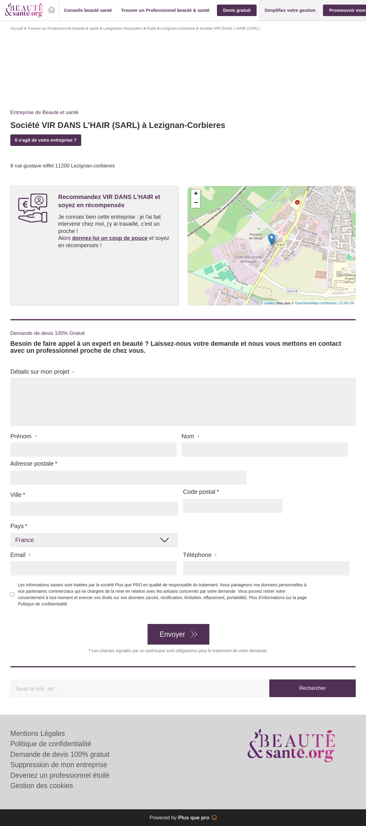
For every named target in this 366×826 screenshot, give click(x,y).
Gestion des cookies (41, 786)
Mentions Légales (37, 733)
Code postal (199, 491)
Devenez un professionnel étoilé (59, 775)
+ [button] (196, 194)
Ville (16, 494)
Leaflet (269, 303)
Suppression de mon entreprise (58, 765)
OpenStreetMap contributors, (316, 303)
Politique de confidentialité (42, 604)
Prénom (23, 436)
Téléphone (200, 554)
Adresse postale (32, 463)
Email (20, 554)
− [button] (196, 203)
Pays (17, 526)
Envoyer (172, 634)
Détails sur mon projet (42, 371)
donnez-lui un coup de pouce (110, 238)
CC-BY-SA (346, 303)
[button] (87, 10)
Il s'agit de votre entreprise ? (46, 140)
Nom (190, 436)
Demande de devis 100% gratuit (59, 754)
